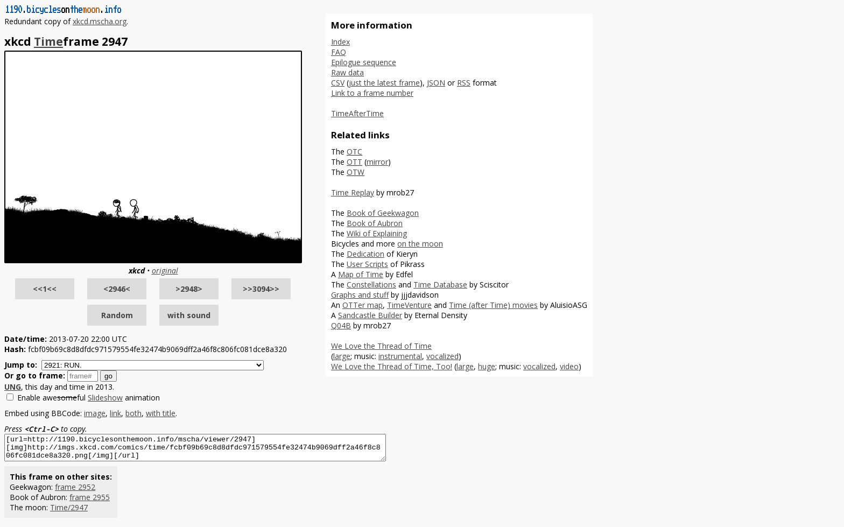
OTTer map (362, 305)
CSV (337, 83)
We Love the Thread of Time (381, 346)
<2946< (116, 289)
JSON (436, 83)
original (165, 270)
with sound (188, 315)
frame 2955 (89, 502)
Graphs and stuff (360, 295)
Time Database (440, 284)
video (569, 366)
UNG (12, 387)
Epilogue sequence (363, 62)
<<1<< (45, 289)
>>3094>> (261, 289)
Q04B (341, 325)
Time (48, 41)
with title (160, 413)
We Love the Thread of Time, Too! (391, 366)
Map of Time (360, 274)
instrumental (400, 356)
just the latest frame (384, 83)
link (115, 413)
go (108, 376)
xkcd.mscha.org (99, 21)
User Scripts (367, 264)
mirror (377, 162)
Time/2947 (69, 512)
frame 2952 (75, 492)
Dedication (365, 254)
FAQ (338, 52)
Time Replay (352, 192)
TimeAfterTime (357, 113)
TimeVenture (409, 305)
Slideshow (105, 397)
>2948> (188, 289)
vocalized (442, 356)
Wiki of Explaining (377, 233)
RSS (463, 83)
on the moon (420, 243)
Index (340, 42)
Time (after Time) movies (493, 305)
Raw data (347, 72)
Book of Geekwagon (383, 213)
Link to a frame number (372, 93)
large (341, 356)
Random (117, 315)
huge (486, 366)
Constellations (371, 284)
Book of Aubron (375, 223)
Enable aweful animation (88, 397)
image (94, 413)
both (133, 413)
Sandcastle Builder (370, 315)
